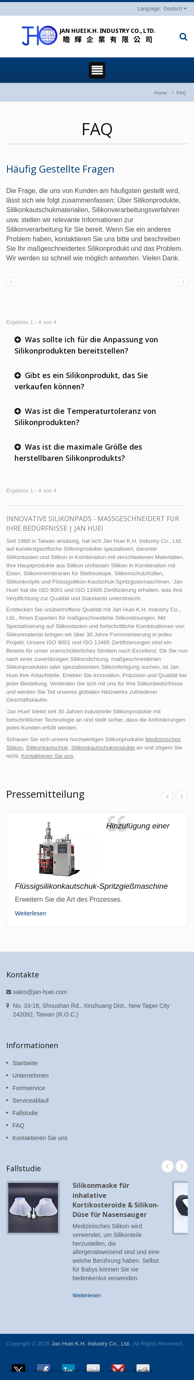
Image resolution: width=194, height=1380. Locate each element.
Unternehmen (30, 1075)
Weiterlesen (30, 913)
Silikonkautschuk (47, 747)
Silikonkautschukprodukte (103, 747)
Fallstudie (25, 1113)
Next (181, 796)
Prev (167, 796)
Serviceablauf (30, 1100)
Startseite (25, 1063)
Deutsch (173, 9)
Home (160, 92)
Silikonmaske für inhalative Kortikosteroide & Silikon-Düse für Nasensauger (116, 1200)
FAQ (181, 92)
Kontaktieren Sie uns (47, 756)
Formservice (28, 1088)
